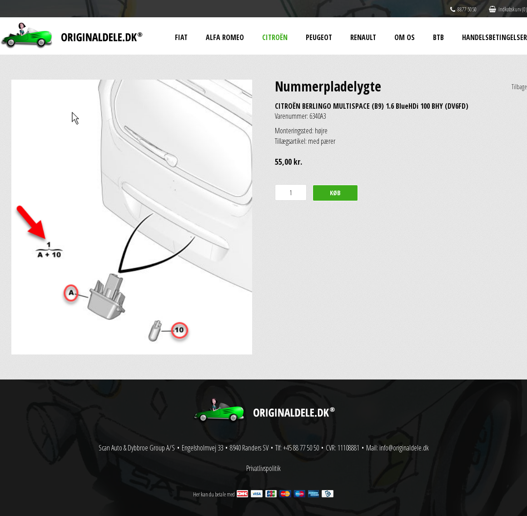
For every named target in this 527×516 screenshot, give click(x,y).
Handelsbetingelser (494, 37)
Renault (363, 37)
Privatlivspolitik (263, 468)
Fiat (181, 37)
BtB (438, 37)
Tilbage (519, 86)
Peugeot (319, 37)
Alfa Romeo (225, 37)
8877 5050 (463, 9)
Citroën (275, 37)
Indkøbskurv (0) (508, 9)
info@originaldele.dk (404, 448)
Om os (404, 37)
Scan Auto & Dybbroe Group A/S (137, 448)
